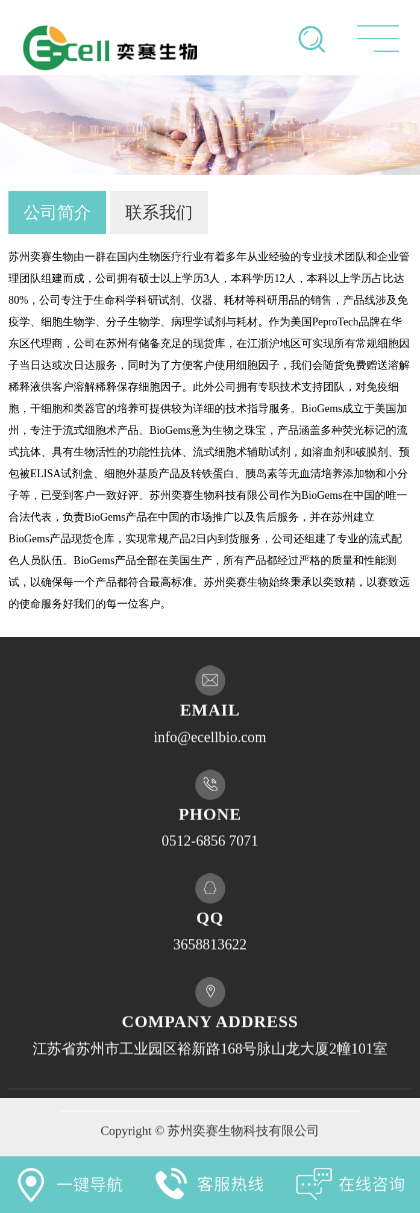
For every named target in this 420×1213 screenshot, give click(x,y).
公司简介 (57, 212)
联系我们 (159, 212)
